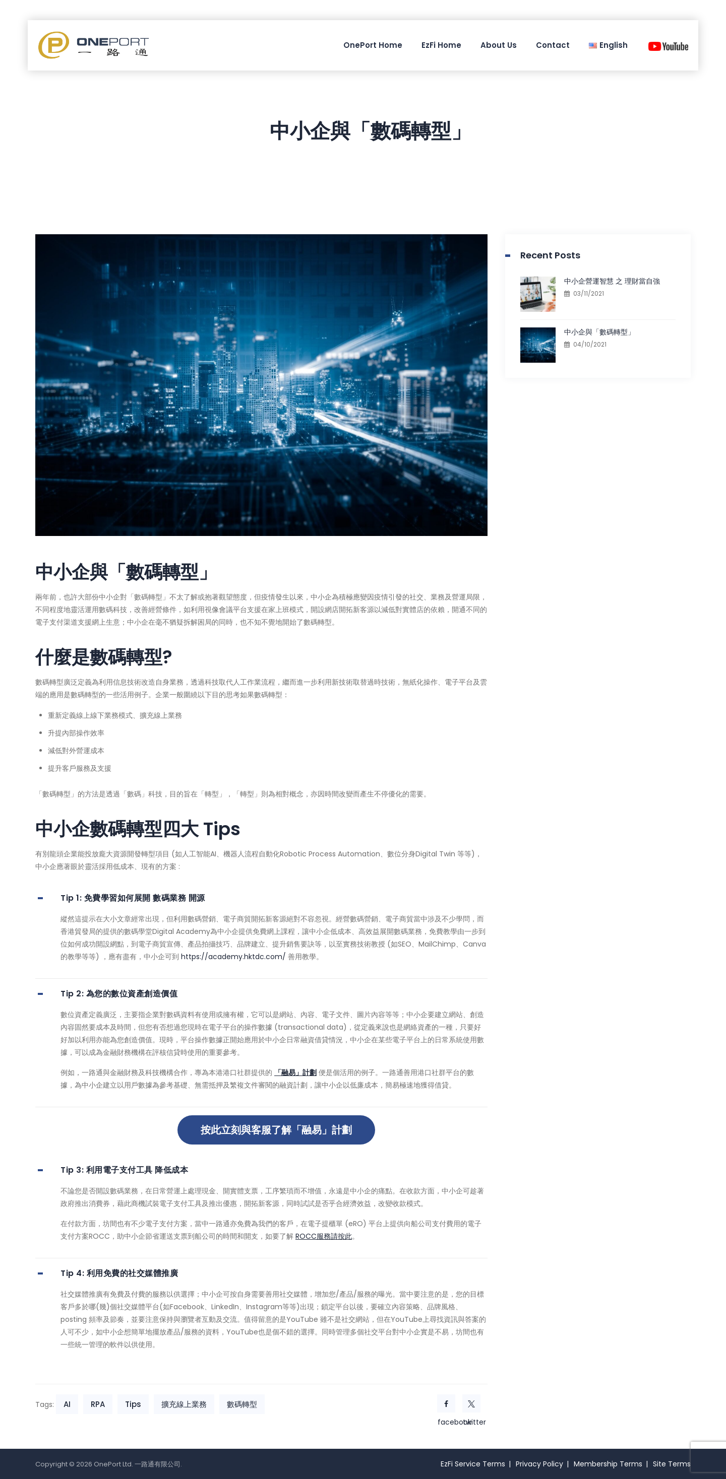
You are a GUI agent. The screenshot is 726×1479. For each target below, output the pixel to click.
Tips (133, 1404)
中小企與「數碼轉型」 (599, 332)
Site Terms (672, 1464)
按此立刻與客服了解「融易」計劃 (276, 1130)
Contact (553, 45)
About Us (498, 45)
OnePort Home (372, 45)
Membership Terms (608, 1464)
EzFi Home (441, 45)
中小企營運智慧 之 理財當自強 (612, 281)
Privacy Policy (539, 1464)
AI (67, 1404)
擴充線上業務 (184, 1404)
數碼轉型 (242, 1404)
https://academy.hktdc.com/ (233, 957)
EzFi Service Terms (473, 1464)
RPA (98, 1404)
